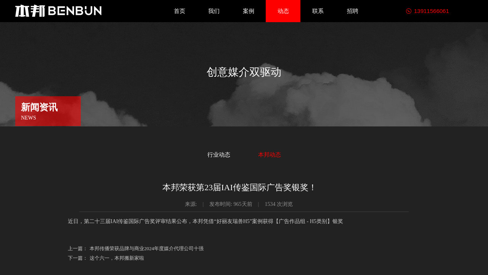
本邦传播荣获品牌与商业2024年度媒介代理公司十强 (136, 248)
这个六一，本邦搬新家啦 (106, 258)
